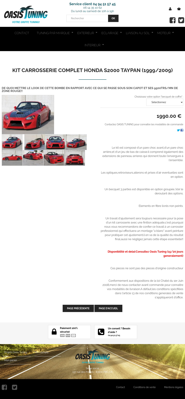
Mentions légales (173, 387)
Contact (120, 387)
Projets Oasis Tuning (15, 352)
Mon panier (10, 360)
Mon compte (41, 352)
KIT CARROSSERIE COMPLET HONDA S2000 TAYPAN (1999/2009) (92, 70)
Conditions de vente (144, 387)
